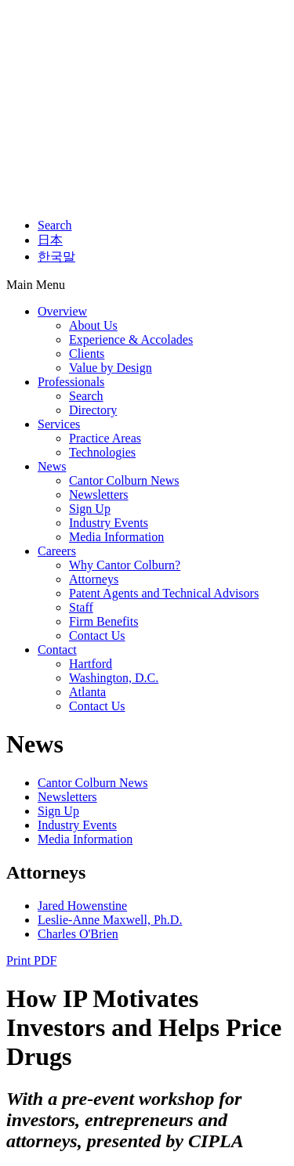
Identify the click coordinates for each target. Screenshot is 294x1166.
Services (59, 424)
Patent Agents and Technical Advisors (164, 593)
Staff (81, 607)
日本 (50, 240)
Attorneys (93, 579)
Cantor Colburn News (124, 480)
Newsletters (99, 494)
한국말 (56, 256)
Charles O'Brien (78, 933)
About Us (93, 325)
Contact (57, 649)
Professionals (71, 381)
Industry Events (108, 522)
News (52, 466)
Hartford (90, 663)
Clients (86, 353)
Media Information (116, 536)
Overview (62, 311)
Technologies (102, 452)
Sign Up (90, 508)
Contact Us (97, 635)
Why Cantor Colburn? (124, 565)
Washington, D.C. (113, 677)
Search (55, 225)
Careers (57, 551)
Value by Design (110, 367)
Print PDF (31, 960)
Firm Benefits (103, 621)
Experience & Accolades (131, 339)
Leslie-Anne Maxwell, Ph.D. (110, 919)
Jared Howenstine (82, 905)
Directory (93, 410)
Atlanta (87, 692)
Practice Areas (105, 438)
